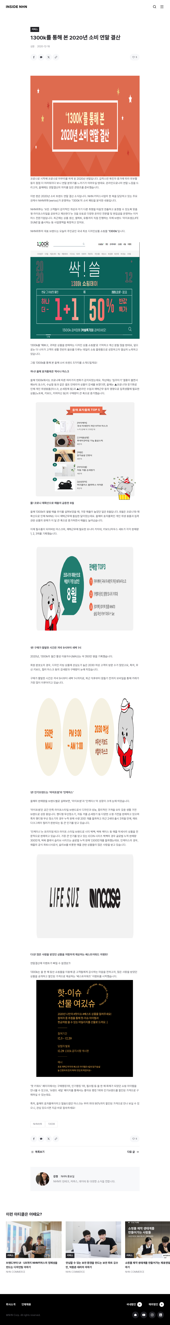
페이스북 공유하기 (33, 57)
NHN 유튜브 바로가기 (143, 1315)
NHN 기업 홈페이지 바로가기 (135, 1315)
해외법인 (156, 1304)
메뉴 (162, 7)
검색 (155, 7)
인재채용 (26, 1304)
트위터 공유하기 (48, 57)
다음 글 (131, 1151)
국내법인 (134, 1304)
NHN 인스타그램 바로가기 (152, 1315)
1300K (51, 1124)
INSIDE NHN (16, 7)
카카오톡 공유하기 (41, 57)
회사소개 (10, 1304)
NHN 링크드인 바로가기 (160, 1315)
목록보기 (40, 1151)
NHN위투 (37, 1124)
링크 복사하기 (56, 57)
